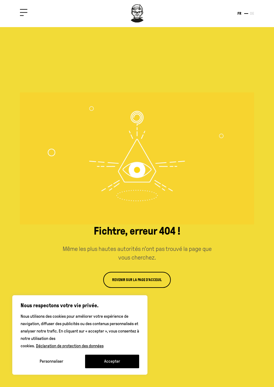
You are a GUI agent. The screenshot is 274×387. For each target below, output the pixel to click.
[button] (23, 13)
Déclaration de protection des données (70, 346)
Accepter (112, 361)
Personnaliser (51, 361)
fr (239, 13)
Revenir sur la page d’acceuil (137, 280)
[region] (79, 335)
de (252, 13)
